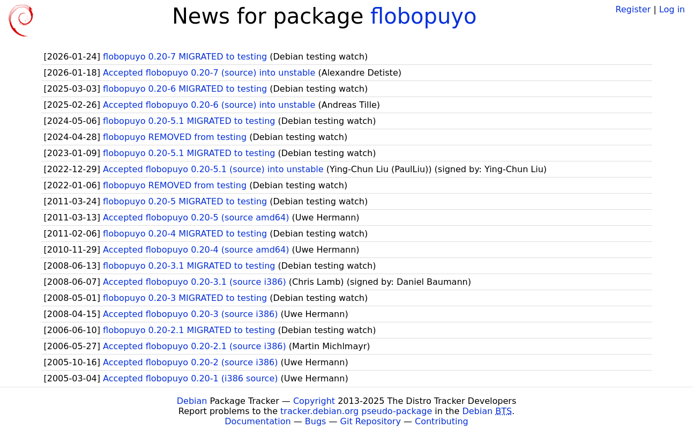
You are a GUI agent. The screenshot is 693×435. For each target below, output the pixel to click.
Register (633, 9)
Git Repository (370, 421)
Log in (672, 9)
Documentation (257, 421)
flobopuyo (423, 16)
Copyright (314, 401)
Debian (192, 401)
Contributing (441, 421)
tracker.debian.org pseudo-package (356, 411)
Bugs (315, 421)
